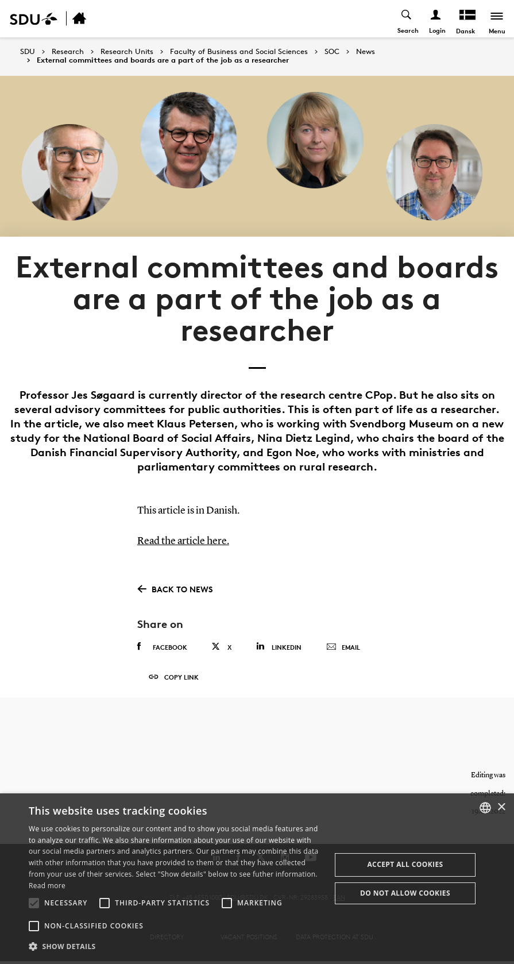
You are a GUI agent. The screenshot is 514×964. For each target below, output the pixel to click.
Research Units (127, 52)
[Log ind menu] (436, 18)
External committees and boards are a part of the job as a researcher (163, 60)
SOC (331, 52)
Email (343, 646)
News (365, 52)
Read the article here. (183, 541)
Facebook (162, 646)
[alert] (257, 878)
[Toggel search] (407, 18)
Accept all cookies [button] (405, 864)
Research (68, 52)
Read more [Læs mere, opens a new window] (47, 885)
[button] (33, 903)
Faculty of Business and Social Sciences (239, 52)
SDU (27, 51)
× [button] (501, 807)
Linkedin (279, 646)
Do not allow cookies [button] (405, 893)
